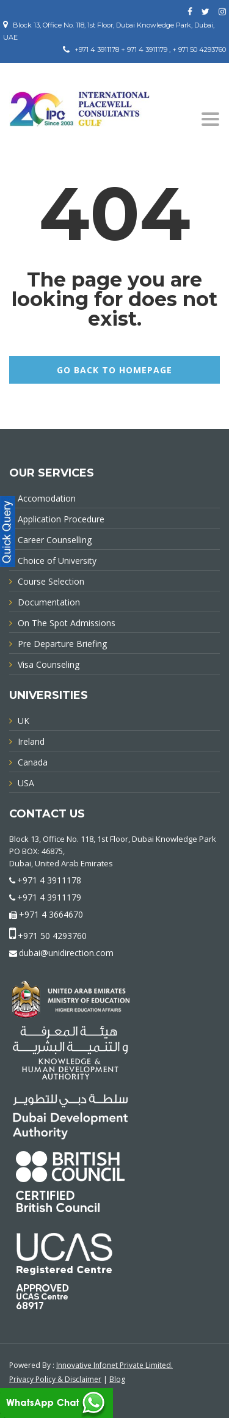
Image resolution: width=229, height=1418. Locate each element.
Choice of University (57, 560)
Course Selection (51, 581)
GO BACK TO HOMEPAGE (114, 370)
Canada (33, 762)
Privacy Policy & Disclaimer (55, 1379)
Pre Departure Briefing (62, 643)
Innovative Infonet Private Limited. (114, 1365)
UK (23, 720)
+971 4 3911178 (49, 880)
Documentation (49, 602)
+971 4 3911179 (49, 897)
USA (26, 783)
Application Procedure (61, 519)
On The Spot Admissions (66, 623)
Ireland (31, 741)
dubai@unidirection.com (66, 953)
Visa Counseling (48, 664)
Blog (117, 1379)
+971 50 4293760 (52, 935)
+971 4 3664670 (51, 914)
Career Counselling (55, 540)
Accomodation (47, 498)
